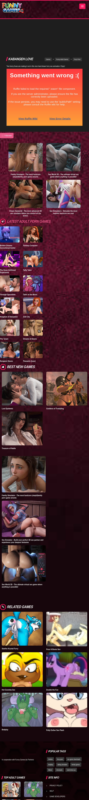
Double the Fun (52, 658)
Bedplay (5, 698)
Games (48, 28)
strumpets (59, 738)
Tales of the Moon (30, 263)
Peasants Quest (29, 329)
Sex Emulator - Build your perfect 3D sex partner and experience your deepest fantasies (22, 509)
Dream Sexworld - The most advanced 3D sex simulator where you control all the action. (25, 181)
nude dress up (71, 738)
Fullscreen (7, 104)
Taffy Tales (27, 238)
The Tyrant (4, 307)
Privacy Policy (56, 754)
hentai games (76, 733)
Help (52, 759)
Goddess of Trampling (55, 377)
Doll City (26, 285)
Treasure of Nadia (9, 417)
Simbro (50, 728)
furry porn (60, 728)
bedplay (50, 733)
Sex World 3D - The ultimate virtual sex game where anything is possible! (63, 144)
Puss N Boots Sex (53, 618)
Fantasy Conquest (30, 214)
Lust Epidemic (7, 377)
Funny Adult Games (62, 28)
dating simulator (62, 733)
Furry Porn (77, 28)
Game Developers (57, 765)
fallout (50, 738)
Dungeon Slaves (6, 329)
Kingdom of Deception (9, 285)
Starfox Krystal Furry (10, 617)
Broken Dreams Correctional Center (7, 215)
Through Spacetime (7, 263)
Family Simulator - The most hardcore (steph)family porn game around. (25, 144)
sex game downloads (73, 728)
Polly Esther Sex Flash (55, 699)
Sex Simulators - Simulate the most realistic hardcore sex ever (63, 180)
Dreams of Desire (30, 307)
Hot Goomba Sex (8, 658)
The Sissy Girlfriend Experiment (8, 239)
